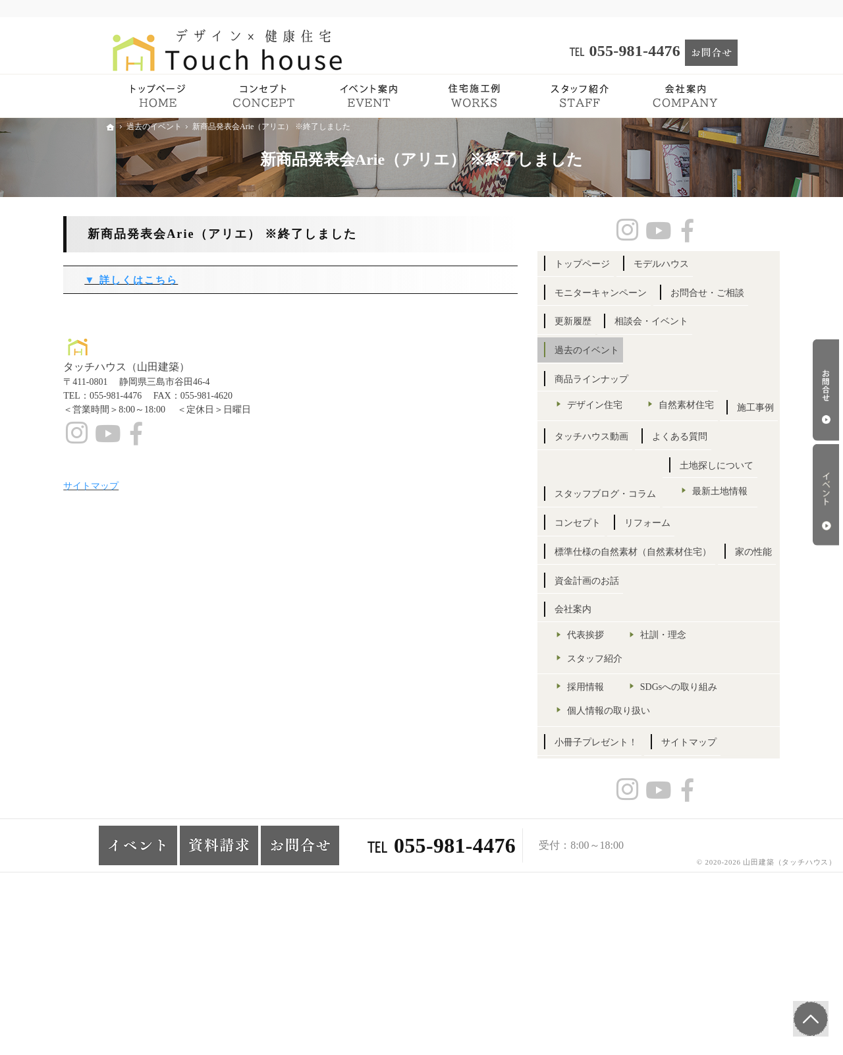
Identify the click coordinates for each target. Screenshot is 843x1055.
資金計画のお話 (689, 702)
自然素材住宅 (637, 457)
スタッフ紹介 (637, 780)
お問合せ (826, 390)
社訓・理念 (705, 757)
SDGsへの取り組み (647, 832)
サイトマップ (624, 916)
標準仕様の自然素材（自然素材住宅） (661, 668)
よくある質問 (624, 518)
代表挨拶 (627, 757)
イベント (826, 495)
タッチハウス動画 (694, 489)
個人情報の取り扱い (650, 855)
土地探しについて (633, 576)
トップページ (624, 264)
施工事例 (615, 489)
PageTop (808, 1016)
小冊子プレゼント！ (638, 887)
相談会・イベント (694, 350)
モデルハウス (703, 264)
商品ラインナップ (633, 408)
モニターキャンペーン (643, 293)
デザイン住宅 (637, 433)
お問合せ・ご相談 (633, 321)
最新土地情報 (637, 601)
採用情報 (627, 808)
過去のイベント (629, 379)
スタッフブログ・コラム (647, 547)
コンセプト (620, 633)
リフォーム (689, 633)
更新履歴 (615, 350)
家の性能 (615, 702)
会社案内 (615, 731)
